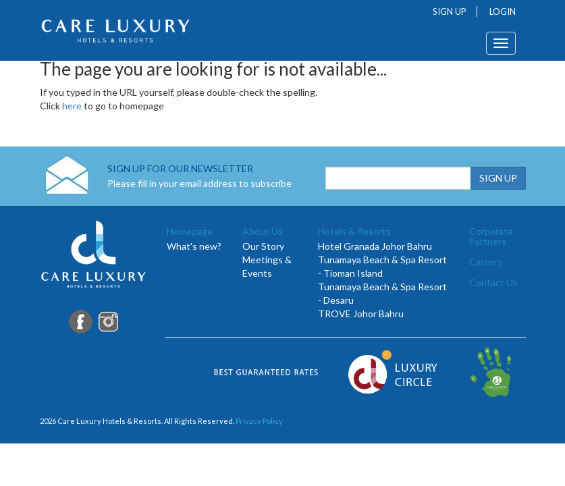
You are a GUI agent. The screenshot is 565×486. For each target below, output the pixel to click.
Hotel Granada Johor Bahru (375, 246)
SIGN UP (449, 11)
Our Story (263, 246)
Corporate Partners (491, 236)
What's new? (194, 246)
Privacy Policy (259, 420)
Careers (486, 261)
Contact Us (493, 282)
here (72, 105)
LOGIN (502, 11)
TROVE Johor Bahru (361, 313)
